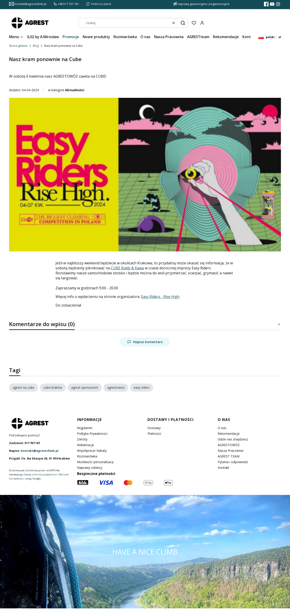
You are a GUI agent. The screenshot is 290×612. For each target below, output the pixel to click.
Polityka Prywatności (92, 433)
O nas (222, 428)
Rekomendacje (229, 433)
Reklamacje (85, 445)
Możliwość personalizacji (95, 462)
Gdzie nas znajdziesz (233, 439)
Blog (36, 46)
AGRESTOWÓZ (229, 445)
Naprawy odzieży (89, 467)
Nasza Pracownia (230, 450)
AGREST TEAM (228, 456)
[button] (183, 23)
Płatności (154, 433)
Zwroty (82, 439)
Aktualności (74, 90)
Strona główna (18, 46)
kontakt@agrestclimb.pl (39, 451)
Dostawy (154, 428)
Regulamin (84, 428)
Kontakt (223, 467)
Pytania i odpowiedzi (233, 462)
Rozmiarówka (87, 456)
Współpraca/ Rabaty (92, 450)
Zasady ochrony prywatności (40, 474)
